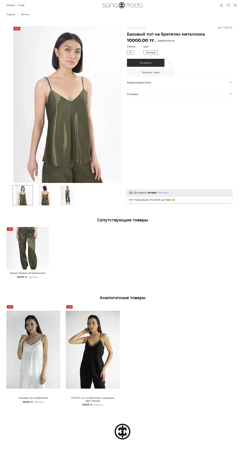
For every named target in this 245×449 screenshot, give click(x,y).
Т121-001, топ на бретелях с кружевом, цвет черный (93, 399)
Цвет (146, 46)
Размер (131, 46)
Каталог (25, 14)
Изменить (162, 192)
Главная (10, 14)
